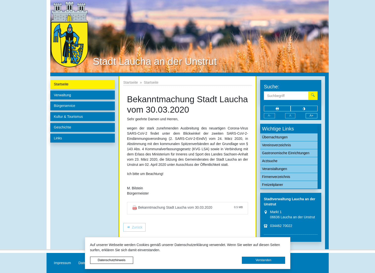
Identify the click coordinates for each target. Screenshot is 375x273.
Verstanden (263, 260)
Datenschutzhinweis (111, 260)
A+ (312, 115)
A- (269, 115)
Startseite (130, 82)
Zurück (134, 228)
